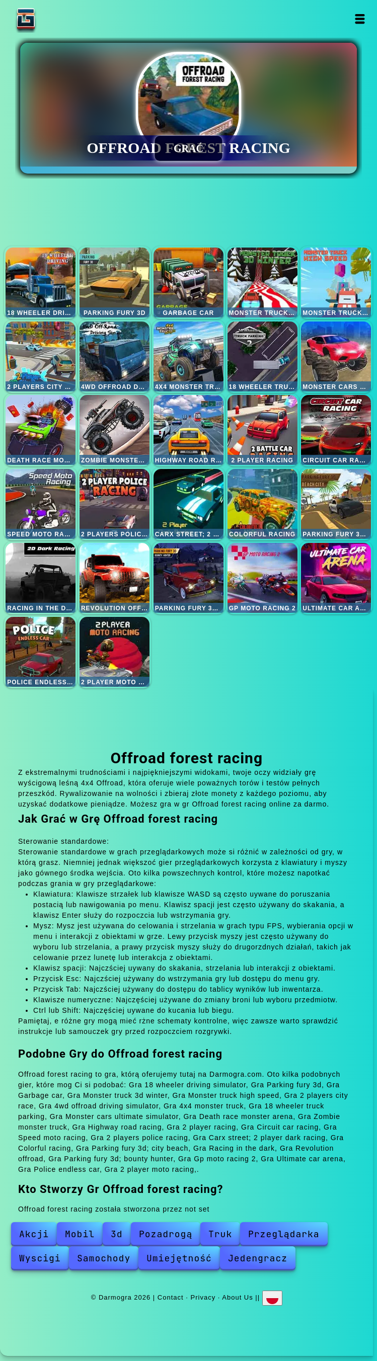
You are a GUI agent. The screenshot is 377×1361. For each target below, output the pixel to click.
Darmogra (57, 19)
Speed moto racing (41, 504)
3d (117, 1234)
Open (359, 19)
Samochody (103, 1258)
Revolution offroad (114, 578)
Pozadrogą (165, 1234)
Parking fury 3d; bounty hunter (188, 578)
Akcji (34, 1234)
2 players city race (41, 356)
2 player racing (262, 430)
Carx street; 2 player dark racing (188, 504)
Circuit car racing (336, 430)
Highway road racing (188, 430)
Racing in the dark (41, 578)
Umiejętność (179, 1258)
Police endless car (41, 652)
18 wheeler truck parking (262, 356)
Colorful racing (262, 504)
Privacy (203, 1297)
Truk (220, 1234)
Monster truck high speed (336, 282)
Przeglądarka (284, 1234)
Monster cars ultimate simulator (336, 356)
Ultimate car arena (336, 578)
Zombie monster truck (114, 430)
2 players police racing (114, 504)
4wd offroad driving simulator (114, 356)
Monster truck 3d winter (262, 282)
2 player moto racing (114, 652)
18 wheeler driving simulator (41, 282)
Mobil (80, 1234)
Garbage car (188, 282)
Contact (171, 1297)
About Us (237, 1297)
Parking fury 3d (114, 282)
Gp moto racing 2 (262, 578)
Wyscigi (40, 1258)
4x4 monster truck (188, 356)
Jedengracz (257, 1258)
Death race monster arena (41, 430)
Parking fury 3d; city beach (336, 504)
